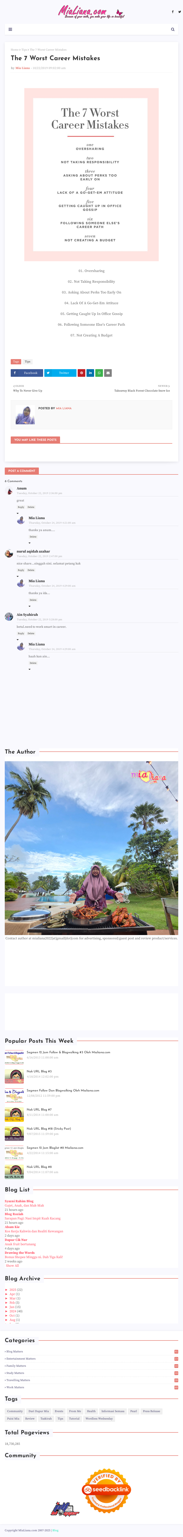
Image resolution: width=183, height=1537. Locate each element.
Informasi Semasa (113, 1411)
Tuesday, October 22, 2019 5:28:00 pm (39, 619)
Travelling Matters (92, 1380)
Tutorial (74, 1418)
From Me (75, 1411)
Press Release (151, 1411)
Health (91, 1411)
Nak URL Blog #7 (39, 1109)
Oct (12, 1316)
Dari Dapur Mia (39, 1411)
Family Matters (92, 1366)
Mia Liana (22, 68)
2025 (13, 1290)
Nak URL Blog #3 (39, 1071)
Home (15, 50)
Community (15, 1411)
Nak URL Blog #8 (39, 1167)
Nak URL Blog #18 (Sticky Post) (49, 1128)
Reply (21, 507)
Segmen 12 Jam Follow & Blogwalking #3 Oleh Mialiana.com (68, 1052)
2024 (13, 1311)
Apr (13, 1294)
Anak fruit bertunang (20, 1244)
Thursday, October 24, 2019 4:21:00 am (52, 523)
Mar (13, 1298)
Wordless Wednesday (99, 1418)
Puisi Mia (13, 1418)
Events (59, 1411)
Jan (12, 1307)
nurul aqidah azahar (33, 551)
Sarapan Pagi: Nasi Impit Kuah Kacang (33, 1218)
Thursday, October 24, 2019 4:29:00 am (52, 586)
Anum (22, 488)
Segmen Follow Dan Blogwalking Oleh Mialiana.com (63, 1090)
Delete (31, 507)
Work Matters (92, 1387)
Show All (12, 1266)
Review (30, 1418)
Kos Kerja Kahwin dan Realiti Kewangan (34, 1231)
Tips (24, 50)
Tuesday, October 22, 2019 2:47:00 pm (39, 556)
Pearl (133, 1411)
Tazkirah (46, 1418)
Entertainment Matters (92, 1359)
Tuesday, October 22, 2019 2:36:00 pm (39, 493)
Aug (13, 1320)
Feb (12, 1303)
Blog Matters (92, 1351)
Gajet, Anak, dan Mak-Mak (24, 1205)
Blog (55, 1530)
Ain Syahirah (27, 614)
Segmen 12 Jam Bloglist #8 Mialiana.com (55, 1147)
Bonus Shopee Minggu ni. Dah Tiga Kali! (34, 1257)
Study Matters (92, 1373)
